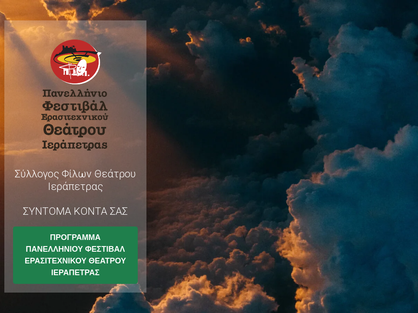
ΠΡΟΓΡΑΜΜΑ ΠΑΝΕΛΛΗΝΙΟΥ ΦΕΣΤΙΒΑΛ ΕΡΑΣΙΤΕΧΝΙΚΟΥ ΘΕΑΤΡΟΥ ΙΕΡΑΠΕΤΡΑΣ (75, 255)
